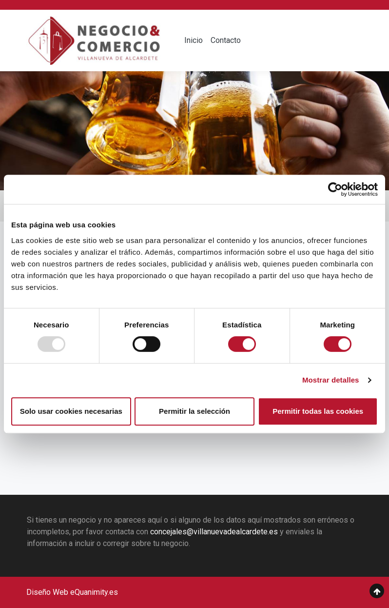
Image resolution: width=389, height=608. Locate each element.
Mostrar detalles (330, 380)
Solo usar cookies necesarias (71, 411)
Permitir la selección (194, 411)
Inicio (193, 40)
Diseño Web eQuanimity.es (72, 592)
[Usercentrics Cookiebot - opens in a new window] (335, 189)
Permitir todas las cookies (317, 411)
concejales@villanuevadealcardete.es (214, 531)
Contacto (226, 40)
